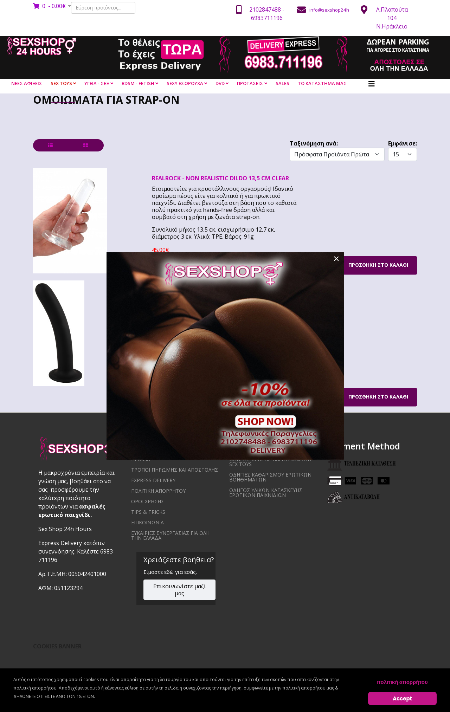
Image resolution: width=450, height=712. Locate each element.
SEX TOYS (61, 83)
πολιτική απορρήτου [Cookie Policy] (402, 682)
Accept (402, 698)
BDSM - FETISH (138, 83)
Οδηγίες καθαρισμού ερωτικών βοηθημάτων (270, 477)
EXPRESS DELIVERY (153, 480)
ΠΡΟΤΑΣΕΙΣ (250, 83)
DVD (220, 83)
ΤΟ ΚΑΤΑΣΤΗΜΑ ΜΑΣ (322, 83)
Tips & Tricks (148, 512)
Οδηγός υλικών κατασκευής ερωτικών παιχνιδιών (265, 492)
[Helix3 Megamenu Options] (371, 84)
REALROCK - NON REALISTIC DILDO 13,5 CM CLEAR (220, 178)
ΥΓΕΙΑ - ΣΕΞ (96, 83)
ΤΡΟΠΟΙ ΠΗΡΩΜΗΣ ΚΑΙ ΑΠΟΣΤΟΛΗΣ (174, 469)
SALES (282, 83)
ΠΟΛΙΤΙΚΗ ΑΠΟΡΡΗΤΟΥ (158, 490)
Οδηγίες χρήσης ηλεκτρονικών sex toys (270, 461)
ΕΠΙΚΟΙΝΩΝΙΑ (147, 522)
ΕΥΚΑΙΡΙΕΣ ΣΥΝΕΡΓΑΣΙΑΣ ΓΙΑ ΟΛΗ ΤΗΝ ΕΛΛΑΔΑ (170, 535)
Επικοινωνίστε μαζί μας (179, 589)
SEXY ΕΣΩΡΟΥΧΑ (185, 83)
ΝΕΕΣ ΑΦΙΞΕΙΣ (26, 83)
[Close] (336, 258)
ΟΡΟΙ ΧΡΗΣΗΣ (147, 501)
